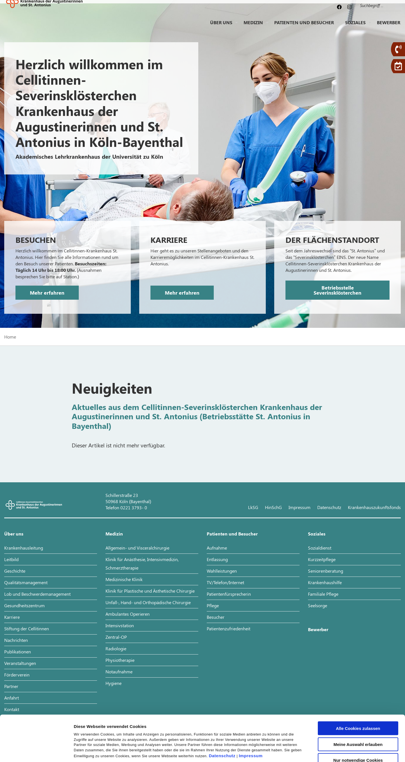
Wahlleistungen (222, 571)
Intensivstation (119, 625)
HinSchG (273, 507)
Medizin (253, 27)
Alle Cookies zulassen (358, 685)
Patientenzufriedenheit (228, 628)
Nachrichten (16, 640)
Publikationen (17, 652)
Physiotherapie (119, 660)
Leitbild (11, 559)
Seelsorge (317, 605)
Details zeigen (299, 750)
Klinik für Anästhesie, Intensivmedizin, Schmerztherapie (142, 563)
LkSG (253, 507)
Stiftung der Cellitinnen (26, 628)
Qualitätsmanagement (26, 582)
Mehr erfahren (47, 292)
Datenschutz (222, 712)
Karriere (12, 617)
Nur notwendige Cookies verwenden (358, 719)
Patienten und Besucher (304, 27)
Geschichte (14, 571)
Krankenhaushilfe (325, 582)
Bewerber (388, 27)
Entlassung (217, 559)
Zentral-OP (116, 637)
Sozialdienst (319, 548)
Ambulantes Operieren (127, 614)
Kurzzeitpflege (322, 559)
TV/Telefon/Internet (225, 582)
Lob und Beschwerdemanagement (37, 594)
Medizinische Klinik (124, 579)
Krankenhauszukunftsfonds (374, 507)
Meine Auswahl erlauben (358, 701)
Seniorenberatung (325, 571)
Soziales (355, 27)
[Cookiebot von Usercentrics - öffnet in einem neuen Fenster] (36, 751)
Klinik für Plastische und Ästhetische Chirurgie (150, 591)
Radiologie (115, 648)
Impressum (251, 712)
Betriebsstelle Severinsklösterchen (337, 290)
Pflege (213, 605)
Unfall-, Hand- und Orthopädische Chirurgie (148, 602)
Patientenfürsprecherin (229, 594)
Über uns (221, 27)
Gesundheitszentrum (24, 605)
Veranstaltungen (20, 663)
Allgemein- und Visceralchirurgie (137, 548)
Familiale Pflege (323, 594)
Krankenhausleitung (23, 548)
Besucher (215, 617)
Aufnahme (217, 548)
